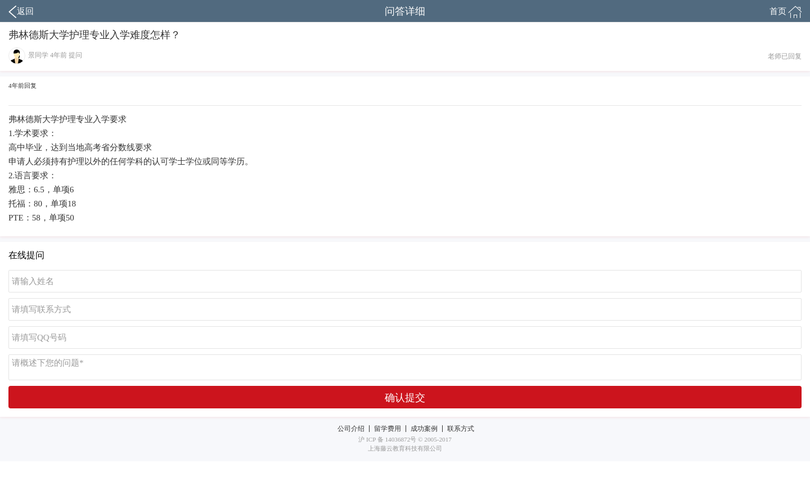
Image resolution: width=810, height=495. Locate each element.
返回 (21, 12)
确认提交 (405, 397)
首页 (786, 12)
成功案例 (424, 428)
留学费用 (387, 428)
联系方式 (460, 428)
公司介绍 (351, 428)
